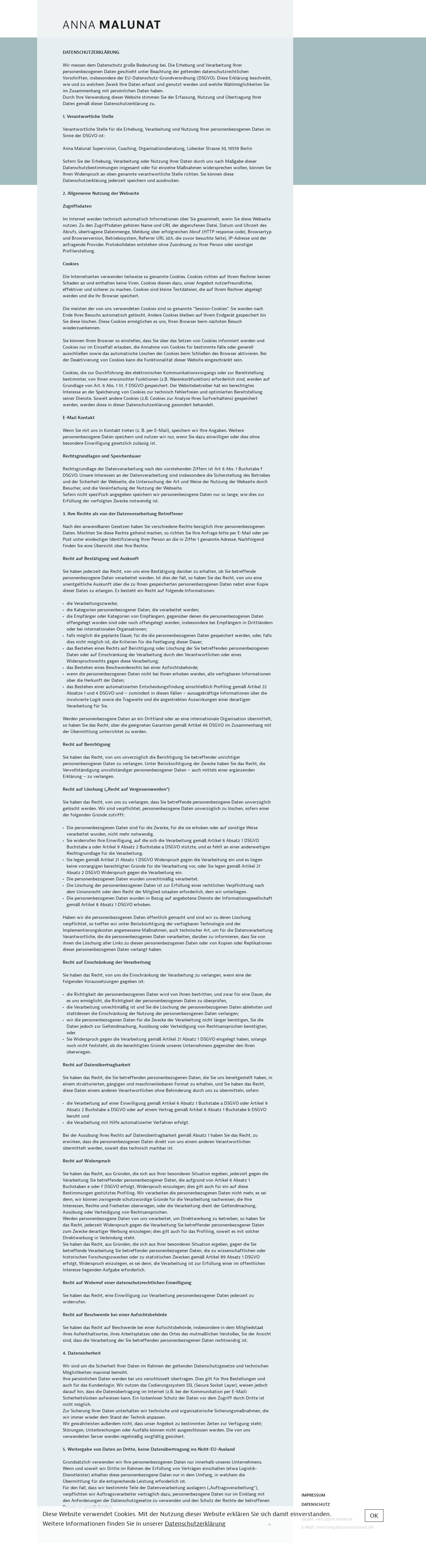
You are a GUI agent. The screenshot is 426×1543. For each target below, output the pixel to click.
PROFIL (308, 83)
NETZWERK (312, 64)
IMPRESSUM (313, 1495)
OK (374, 1516)
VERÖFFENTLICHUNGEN (324, 74)
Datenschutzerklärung (195, 1524)
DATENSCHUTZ (315, 1504)
